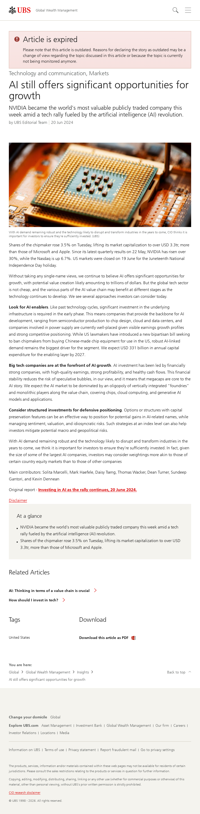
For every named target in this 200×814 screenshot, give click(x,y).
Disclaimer (18, 500)
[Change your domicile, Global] (55, 717)
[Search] (175, 10)
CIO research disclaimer (24, 792)
